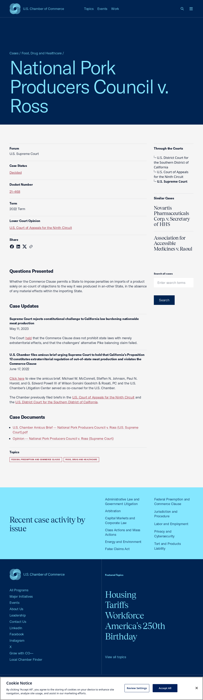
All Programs (19, 590)
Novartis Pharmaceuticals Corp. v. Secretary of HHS (172, 216)
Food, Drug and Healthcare (42, 53)
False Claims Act (117, 549)
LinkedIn (16, 628)
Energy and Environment (123, 542)
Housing (120, 595)
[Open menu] (191, 8)
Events (102, 9)
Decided (16, 172)
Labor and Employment (171, 524)
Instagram (17, 640)
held (28, 338)
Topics (89, 9)
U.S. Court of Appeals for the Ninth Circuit (41, 228)
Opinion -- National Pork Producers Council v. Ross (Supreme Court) (63, 438)
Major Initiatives (21, 596)
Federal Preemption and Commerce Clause (35, 459)
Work (115, 9)
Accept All (165, 688)
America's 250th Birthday (135, 631)
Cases (14, 53)
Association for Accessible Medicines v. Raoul (173, 243)
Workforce (124, 615)
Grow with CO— (21, 653)
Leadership (18, 615)
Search (164, 300)
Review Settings (137, 688)
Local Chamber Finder (26, 659)
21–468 (15, 191)
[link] (182, 8)
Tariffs (116, 605)
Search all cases (163, 273)
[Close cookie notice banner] (196, 688)
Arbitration (113, 511)
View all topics (115, 657)
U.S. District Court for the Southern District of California (56, 402)
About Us (16, 609)
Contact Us (18, 621)
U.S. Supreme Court (171, 181)
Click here (17, 378)
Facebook (17, 634)
